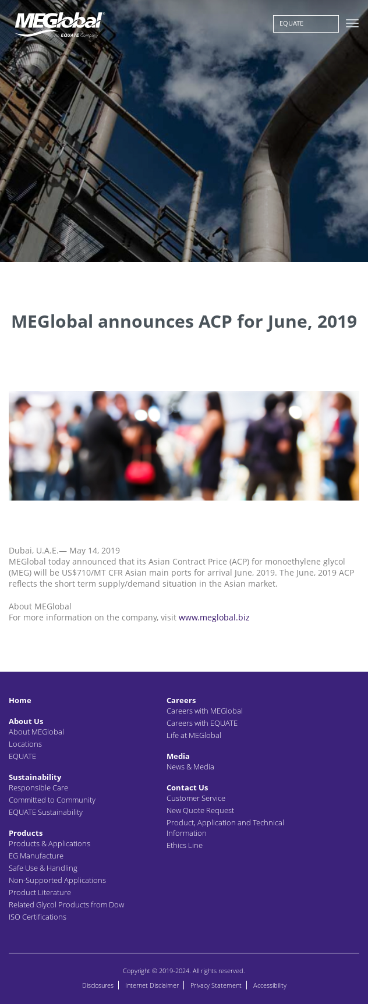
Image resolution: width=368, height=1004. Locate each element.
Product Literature (40, 892)
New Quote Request (200, 810)
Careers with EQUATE (202, 723)
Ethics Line (185, 845)
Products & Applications (49, 843)
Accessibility (269, 985)
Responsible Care (38, 787)
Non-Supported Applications (57, 880)
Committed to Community (52, 799)
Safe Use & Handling (43, 868)
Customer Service (196, 798)
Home (20, 700)
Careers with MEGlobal (205, 710)
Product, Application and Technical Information (225, 827)
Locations (25, 744)
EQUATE (291, 23)
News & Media (190, 766)
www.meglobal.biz (214, 617)
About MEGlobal (36, 731)
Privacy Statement (216, 985)
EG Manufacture (36, 855)
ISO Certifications (37, 916)
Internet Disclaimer (152, 985)
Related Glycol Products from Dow (66, 904)
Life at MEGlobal (194, 735)
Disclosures (98, 985)
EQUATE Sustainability (46, 812)
